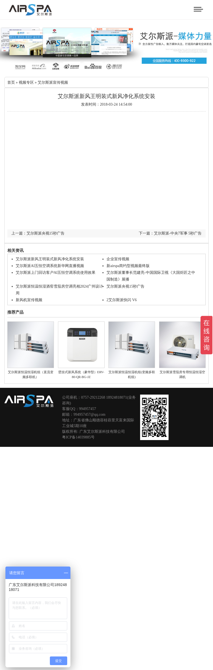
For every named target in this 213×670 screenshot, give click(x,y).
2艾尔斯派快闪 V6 (121, 299)
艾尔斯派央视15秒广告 (125, 286)
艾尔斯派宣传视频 (53, 82)
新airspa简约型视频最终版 (128, 265)
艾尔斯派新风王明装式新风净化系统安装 (50, 258)
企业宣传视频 (117, 258)
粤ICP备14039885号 (78, 437)
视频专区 (26, 82)
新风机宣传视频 (29, 299)
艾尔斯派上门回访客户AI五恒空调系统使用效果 (56, 272)
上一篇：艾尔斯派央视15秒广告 (37, 233)
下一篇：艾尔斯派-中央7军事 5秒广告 (170, 233)
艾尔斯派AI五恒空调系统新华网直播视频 (50, 265)
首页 (11, 82)
